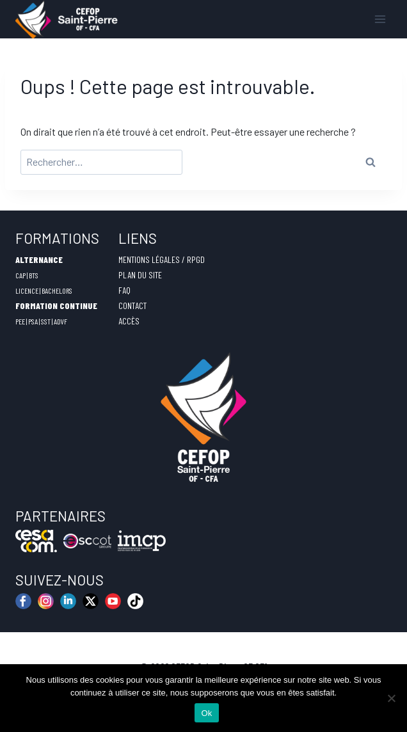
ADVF (60, 321)
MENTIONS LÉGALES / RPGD (161, 259)
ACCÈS (129, 320)
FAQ (124, 290)
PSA (33, 321)
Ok (206, 713)
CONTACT (132, 305)
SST (46, 321)
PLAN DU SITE (140, 274)
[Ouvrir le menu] (380, 19)
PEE (20, 321)
